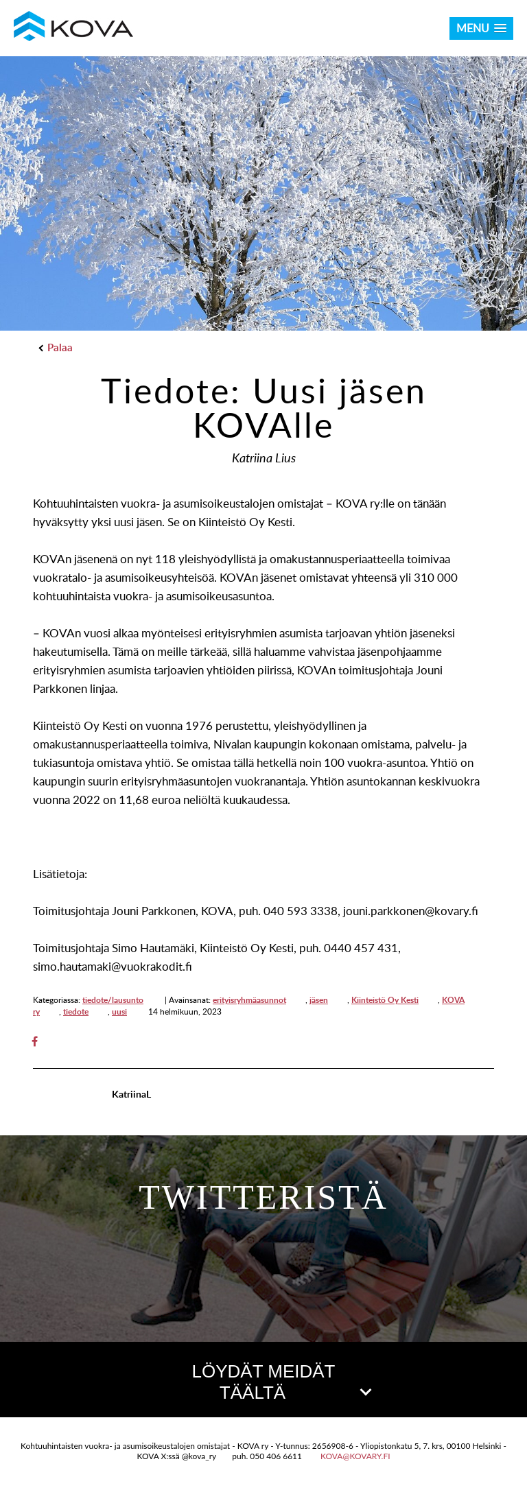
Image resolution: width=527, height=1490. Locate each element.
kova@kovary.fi (355, 1456)
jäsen (318, 1000)
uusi (119, 1011)
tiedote (76, 1011)
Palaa (56, 347)
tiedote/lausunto (112, 1000)
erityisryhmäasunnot (249, 1000)
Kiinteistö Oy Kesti (385, 1000)
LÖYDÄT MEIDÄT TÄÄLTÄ (280, 1382)
